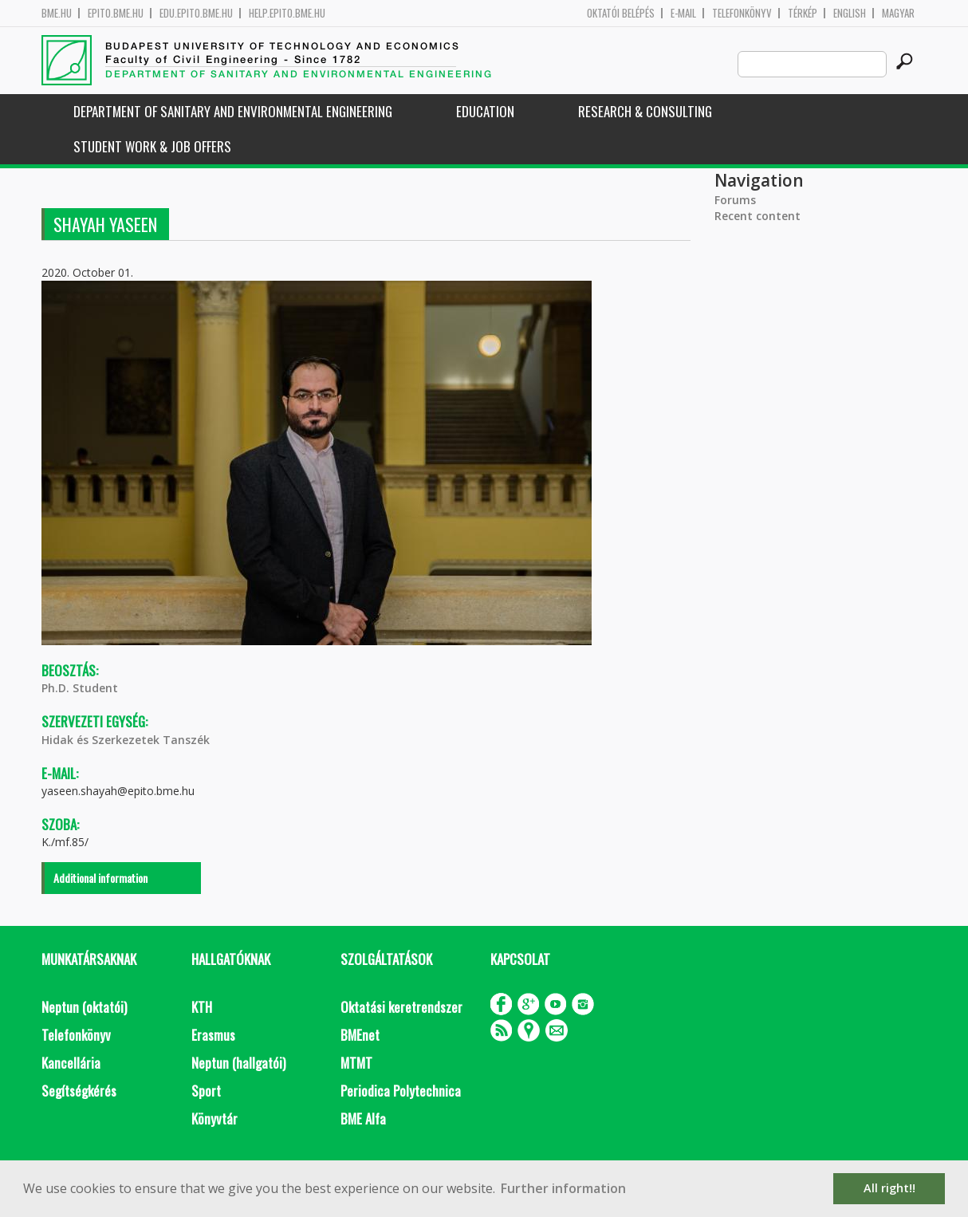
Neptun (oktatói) (84, 1007)
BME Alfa (363, 1118)
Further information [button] (563, 1188)
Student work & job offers (152, 146)
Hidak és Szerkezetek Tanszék (125, 739)
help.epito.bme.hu (287, 13)
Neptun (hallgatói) (238, 1063)
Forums (735, 199)
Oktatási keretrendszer (401, 1007)
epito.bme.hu (116, 13)
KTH (201, 1007)
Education (485, 111)
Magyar (898, 13)
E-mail (683, 13)
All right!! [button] (889, 1187)
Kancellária (70, 1063)
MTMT (356, 1063)
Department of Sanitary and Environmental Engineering (232, 111)
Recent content (757, 215)
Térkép (802, 13)
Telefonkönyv (742, 13)
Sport (206, 1091)
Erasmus (213, 1035)
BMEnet (360, 1035)
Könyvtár (214, 1118)
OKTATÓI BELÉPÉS (621, 13)
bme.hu (56, 13)
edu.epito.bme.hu (196, 13)
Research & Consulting (645, 111)
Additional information (100, 877)
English (849, 13)
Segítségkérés (78, 1091)
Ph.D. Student (79, 687)
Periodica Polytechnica (400, 1091)
